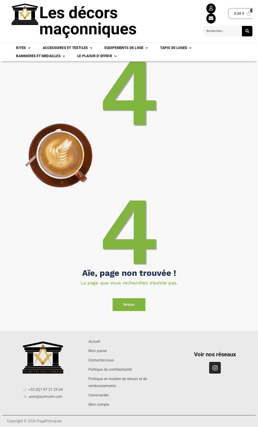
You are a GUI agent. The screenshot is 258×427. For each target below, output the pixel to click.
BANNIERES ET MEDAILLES (40, 56)
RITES (23, 48)
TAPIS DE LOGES (175, 48)
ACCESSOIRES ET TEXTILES (67, 48)
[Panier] (242, 13)
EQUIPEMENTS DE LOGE (126, 48)
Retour (129, 304)
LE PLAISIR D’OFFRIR (97, 56)
